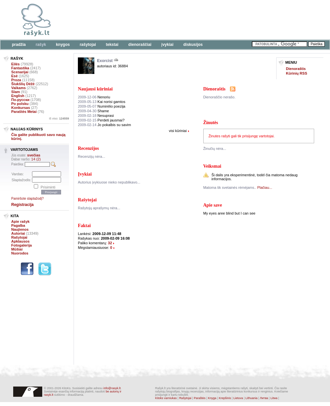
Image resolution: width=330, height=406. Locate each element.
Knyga (212, 398)
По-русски (20, 100)
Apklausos (20, 241)
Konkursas (20, 108)
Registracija (22, 204)
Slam (15, 92)
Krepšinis (225, 398)
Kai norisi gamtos (101, 102)
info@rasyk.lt (111, 388)
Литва (264, 398)
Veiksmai (212, 166)
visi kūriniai (178, 131)
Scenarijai (19, 72)
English (17, 96)
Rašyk (41, 44)
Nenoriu (94, 97)
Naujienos (20, 229)
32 (110, 243)
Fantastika (20, 68)
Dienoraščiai (139, 44)
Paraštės (200, 398)
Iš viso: (59, 118)
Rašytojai (88, 44)
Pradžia (19, 44)
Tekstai (112, 44)
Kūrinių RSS (296, 73)
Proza (16, 80)
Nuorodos (19, 253)
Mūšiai (16, 249)
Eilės (15, 64)
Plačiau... (264, 187)
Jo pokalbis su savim (104, 125)
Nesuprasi (96, 116)
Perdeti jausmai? (101, 120)
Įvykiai (167, 44)
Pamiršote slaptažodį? (27, 198)
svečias (33, 155)
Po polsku (20, 104)
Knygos (63, 44)
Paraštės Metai (24, 112)
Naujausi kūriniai (95, 88)
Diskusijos (193, 44)
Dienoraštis (296, 69)
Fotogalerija (21, 245)
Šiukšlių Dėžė (23, 84)
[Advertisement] (101, 24)
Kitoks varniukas (166, 398)
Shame (93, 111)
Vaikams (18, 88)
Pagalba (18, 225)
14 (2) (36, 159)
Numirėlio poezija (101, 106)
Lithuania (252, 398)
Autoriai (18, 233)
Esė (14, 76)
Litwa (274, 398)
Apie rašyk (20, 221)
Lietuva (238, 398)
